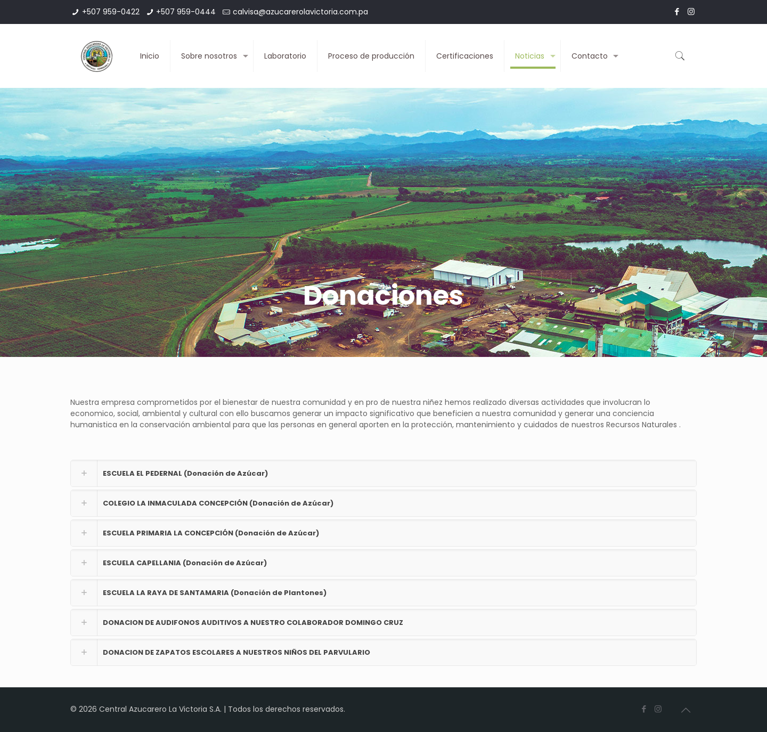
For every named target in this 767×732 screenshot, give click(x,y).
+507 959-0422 (111, 11)
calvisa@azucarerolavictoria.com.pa (300, 11)
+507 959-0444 (186, 11)
